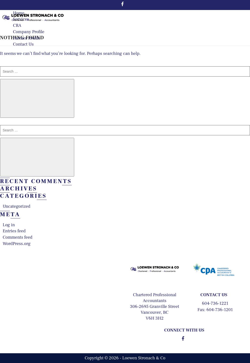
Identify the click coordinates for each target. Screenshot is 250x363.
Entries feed (14, 231)
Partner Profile (26, 38)
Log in (9, 225)
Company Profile (28, 32)
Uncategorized (16, 206)
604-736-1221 (215, 303)
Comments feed (17, 237)
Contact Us (23, 44)
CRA (17, 25)
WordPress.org (17, 243)
